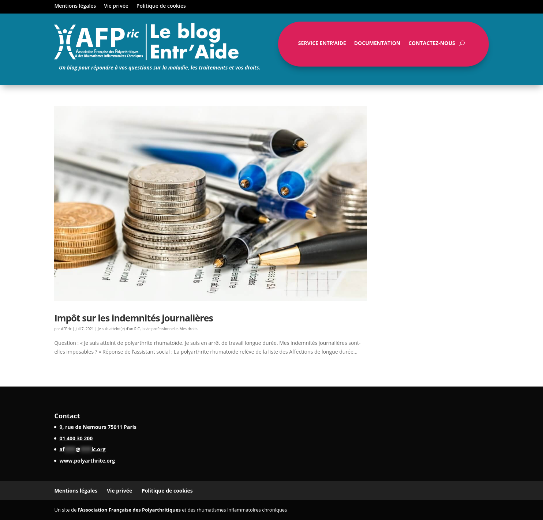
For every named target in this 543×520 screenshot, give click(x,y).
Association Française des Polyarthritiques (130, 509)
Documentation (377, 44)
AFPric (66, 328)
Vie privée (116, 6)
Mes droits (189, 328)
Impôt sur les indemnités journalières (133, 318)
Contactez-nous (431, 44)
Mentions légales (75, 6)
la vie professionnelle (159, 328)
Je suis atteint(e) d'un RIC (119, 328)
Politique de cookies (161, 6)
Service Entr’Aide (322, 44)
